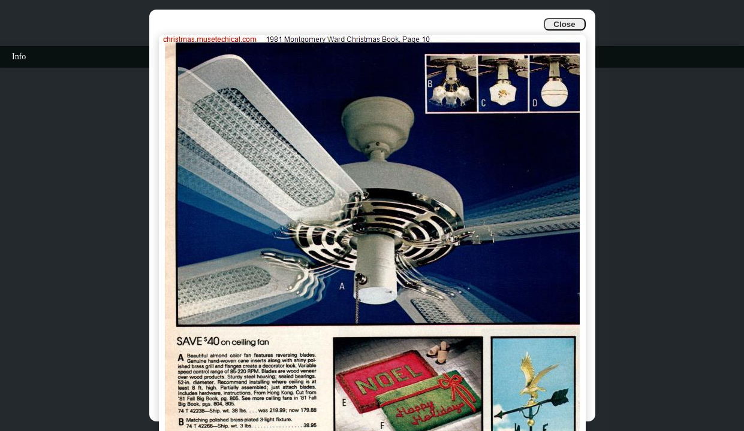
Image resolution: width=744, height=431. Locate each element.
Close (564, 24)
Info (19, 56)
